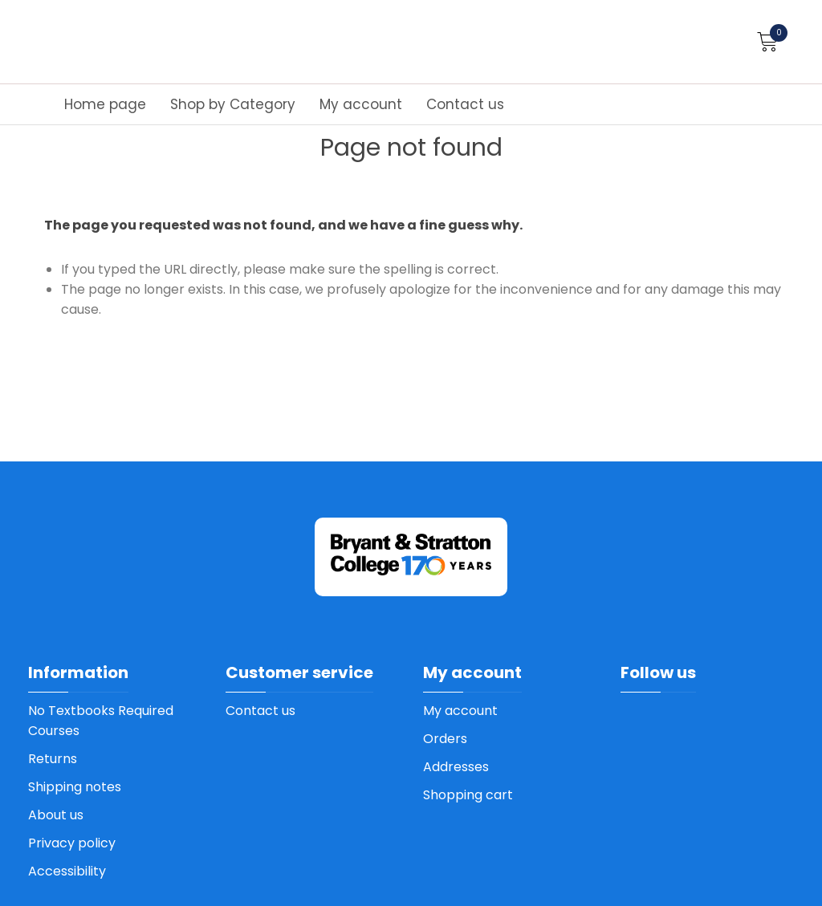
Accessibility (67, 871)
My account (360, 104)
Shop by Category (232, 104)
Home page (105, 104)
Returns (52, 759)
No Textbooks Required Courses (100, 720)
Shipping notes (74, 787)
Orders (445, 738)
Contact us (465, 104)
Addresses (456, 767)
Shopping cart (468, 795)
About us (55, 815)
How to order (744, 66)
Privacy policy (72, 843)
